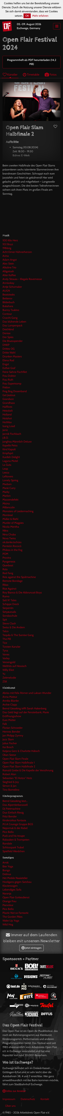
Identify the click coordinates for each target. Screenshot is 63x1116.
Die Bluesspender (13, 341)
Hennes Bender (11, 731)
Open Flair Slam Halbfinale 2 (19, 766)
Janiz (5, 430)
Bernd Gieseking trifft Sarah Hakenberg (24, 708)
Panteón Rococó (12, 546)
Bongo (6, 870)
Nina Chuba (9, 534)
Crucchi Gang (10, 317)
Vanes (6, 654)
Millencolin (9, 507)
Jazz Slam (8, 739)
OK (27, 15)
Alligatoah (8, 271)
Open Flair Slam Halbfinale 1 (19, 762)
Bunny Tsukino (11, 310)
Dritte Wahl (9, 352)
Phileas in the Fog (12, 550)
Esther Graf (9, 368)
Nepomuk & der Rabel (15, 828)
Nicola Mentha (11, 526)
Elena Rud (8, 360)
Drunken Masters (12, 356)
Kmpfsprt (8, 453)
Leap (5, 468)
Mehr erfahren (40, 15)
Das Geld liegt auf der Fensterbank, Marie (26, 712)
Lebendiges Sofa (12, 889)
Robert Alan (9, 774)
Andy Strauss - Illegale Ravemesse (22, 279)
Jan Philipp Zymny (13, 735)
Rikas (5, 584)
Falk (5, 723)
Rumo (6, 596)
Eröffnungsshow (12, 716)
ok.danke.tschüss (12, 542)
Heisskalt (8, 410)
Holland (7, 414)
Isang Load (9, 426)
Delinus (7, 874)
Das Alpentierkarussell (15, 804)
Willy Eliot (8, 669)
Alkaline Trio (9, 267)
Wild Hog (8, 924)
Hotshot (7, 418)
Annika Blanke (11, 700)
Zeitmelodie (9, 677)
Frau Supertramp (12, 383)
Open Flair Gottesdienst (16, 897)
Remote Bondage (13, 580)
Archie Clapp (10, 704)
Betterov (7, 298)
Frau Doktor (9, 375)
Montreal (8, 515)
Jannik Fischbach (12, 433)
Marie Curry (9, 488)
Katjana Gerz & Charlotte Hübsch (21, 751)
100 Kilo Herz (10, 240)
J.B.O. (5, 437)
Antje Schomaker (12, 286)
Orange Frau (9, 901)
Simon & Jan (9, 785)
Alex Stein (8, 263)
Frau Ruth (8, 379)
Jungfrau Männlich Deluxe (17, 441)
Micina (6, 503)
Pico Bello (8, 832)
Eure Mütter (9, 720)
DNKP (6, 344)
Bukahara (8, 306)
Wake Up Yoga (11, 920)
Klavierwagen (10, 885)
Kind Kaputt (9, 449)
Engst (6, 364)
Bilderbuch (9, 302)
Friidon (6, 387)
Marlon (7, 495)
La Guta (7, 464)
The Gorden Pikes (13, 916)
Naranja (7, 893)
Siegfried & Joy (11, 782)
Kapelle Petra (10, 445)
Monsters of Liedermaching (18, 511)
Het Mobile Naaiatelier (15, 878)
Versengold (9, 662)
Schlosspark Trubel (13, 847)
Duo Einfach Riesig (13, 812)
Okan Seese (9, 754)
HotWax (7, 422)
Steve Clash (9, 623)
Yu (4, 673)
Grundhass (9, 402)
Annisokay (8, 283)
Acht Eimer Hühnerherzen (17, 252)
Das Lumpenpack (12, 325)
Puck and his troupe (14, 835)
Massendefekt (10, 499)
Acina (6, 255)
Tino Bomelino (11, 789)
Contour (7, 313)
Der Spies (8, 337)
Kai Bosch (8, 747)
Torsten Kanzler (11, 646)
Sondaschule (10, 615)
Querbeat (8, 565)
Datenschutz (28, 1099)
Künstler (10, 74)
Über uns (10, 1105)
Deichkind (8, 329)
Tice (5, 642)
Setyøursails (9, 611)
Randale (7, 843)
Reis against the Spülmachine (19, 577)
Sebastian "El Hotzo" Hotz (17, 778)
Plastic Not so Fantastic (16, 912)
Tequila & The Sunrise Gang (18, 635)
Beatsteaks (9, 294)
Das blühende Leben (14, 321)
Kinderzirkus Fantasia (14, 820)
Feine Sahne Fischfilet (15, 372)
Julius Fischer (10, 743)
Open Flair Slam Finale (15, 758)
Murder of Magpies (13, 522)
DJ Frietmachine (11, 808)
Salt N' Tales (9, 600)
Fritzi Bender (10, 816)
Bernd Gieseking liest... (15, 801)
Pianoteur (8, 905)
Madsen (7, 484)
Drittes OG (9, 348)
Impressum (9, 1099)
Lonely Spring (10, 480)
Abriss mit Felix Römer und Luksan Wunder (27, 693)
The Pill (7, 639)
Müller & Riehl (10, 519)
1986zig (7, 248)
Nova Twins (9, 538)
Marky (6, 491)
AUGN (6, 290)
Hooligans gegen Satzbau (17, 881)
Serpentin (8, 608)
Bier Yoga (8, 866)
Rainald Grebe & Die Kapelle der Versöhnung (28, 770)
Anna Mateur (10, 696)
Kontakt (44, 1099)
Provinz (7, 557)
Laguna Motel (10, 461)
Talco (6, 631)
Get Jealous (9, 395)
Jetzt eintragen (31, 947)
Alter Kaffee (9, 275)
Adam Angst (10, 259)
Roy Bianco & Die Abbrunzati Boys (22, 592)
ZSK (5, 681)
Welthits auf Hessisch (15, 666)
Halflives (7, 406)
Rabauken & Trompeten (16, 839)
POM (5, 553)
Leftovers (8, 476)
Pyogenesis (9, 561)
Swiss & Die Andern (14, 627)
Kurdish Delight (11, 457)
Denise (6, 333)
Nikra (5, 530)
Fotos (50, 74)
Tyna (5, 650)
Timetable (31, 74)
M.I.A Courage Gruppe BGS (18, 824)
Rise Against (9, 588)
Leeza (6, 472)
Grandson (8, 399)
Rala (5, 569)
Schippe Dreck (11, 604)
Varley (6, 658)
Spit (5, 619)
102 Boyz (8, 244)
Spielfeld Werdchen (14, 851)
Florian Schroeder (13, 727)
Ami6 (6, 862)
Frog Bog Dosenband (15, 391)
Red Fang (8, 573)
